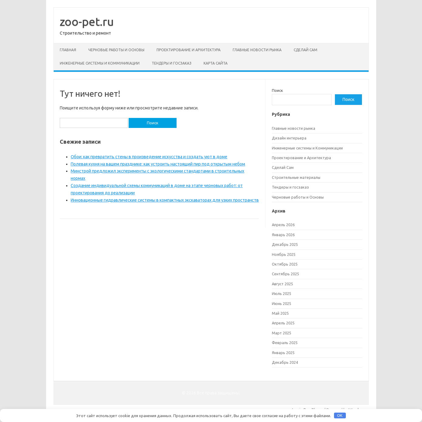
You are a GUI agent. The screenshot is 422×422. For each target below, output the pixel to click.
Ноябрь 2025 (283, 254)
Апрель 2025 (283, 323)
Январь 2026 (283, 235)
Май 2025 (280, 313)
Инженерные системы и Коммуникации (100, 63)
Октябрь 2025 (285, 264)
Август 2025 (282, 284)
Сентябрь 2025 (285, 274)
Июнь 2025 (281, 303)
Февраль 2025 (285, 342)
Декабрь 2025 (285, 244)
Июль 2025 (281, 293)
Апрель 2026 (283, 225)
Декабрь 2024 (285, 362)
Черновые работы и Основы (116, 50)
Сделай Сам (305, 50)
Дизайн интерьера (289, 138)
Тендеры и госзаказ (171, 63)
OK (340, 415)
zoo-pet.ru (87, 21)
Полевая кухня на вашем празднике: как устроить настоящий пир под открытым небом (158, 164)
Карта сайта (216, 63)
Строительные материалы (296, 177)
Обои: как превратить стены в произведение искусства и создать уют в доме (149, 156)
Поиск (277, 90)
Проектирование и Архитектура (189, 50)
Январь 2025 (283, 352)
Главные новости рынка (257, 50)
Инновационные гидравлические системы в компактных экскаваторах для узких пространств (165, 200)
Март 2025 (281, 333)
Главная (68, 50)
